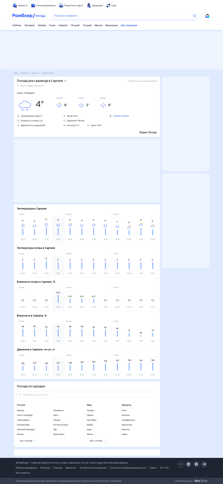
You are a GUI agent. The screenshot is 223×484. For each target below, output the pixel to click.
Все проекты (23, 472)
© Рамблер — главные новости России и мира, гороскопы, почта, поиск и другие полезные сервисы (72, 462)
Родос (125, 434)
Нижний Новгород (25, 429)
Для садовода (129, 25)
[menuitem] (20, 5)
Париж (90, 415)
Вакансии (71, 467)
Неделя (63, 25)
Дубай (90, 425)
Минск (90, 434)
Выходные (112, 25)
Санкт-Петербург (25, 415)
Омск (55, 415)
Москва (20, 410)
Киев (89, 429)
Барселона (127, 425)
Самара (56, 420)
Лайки (153, 467)
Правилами (116, 480)
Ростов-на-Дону (60, 425)
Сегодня (29, 25)
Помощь (58, 467)
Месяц (99, 25)
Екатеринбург (23, 425)
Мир (89, 405)
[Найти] (195, 16)
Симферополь (128, 420)
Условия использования (93, 467)
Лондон (90, 410)
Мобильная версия (26, 467)
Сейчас (17, 25)
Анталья (126, 415)
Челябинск (58, 410)
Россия (21, 405)
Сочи (124, 410)
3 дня (52, 25)
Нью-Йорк (91, 420)
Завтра (42, 25)
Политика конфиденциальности (128, 467)
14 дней (87, 25)
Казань (20, 434)
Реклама (45, 467)
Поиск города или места (30, 86)
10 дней (75, 25)
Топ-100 (164, 467)
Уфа (55, 429)
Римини (126, 429)
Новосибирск (23, 420)
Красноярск (58, 434)
